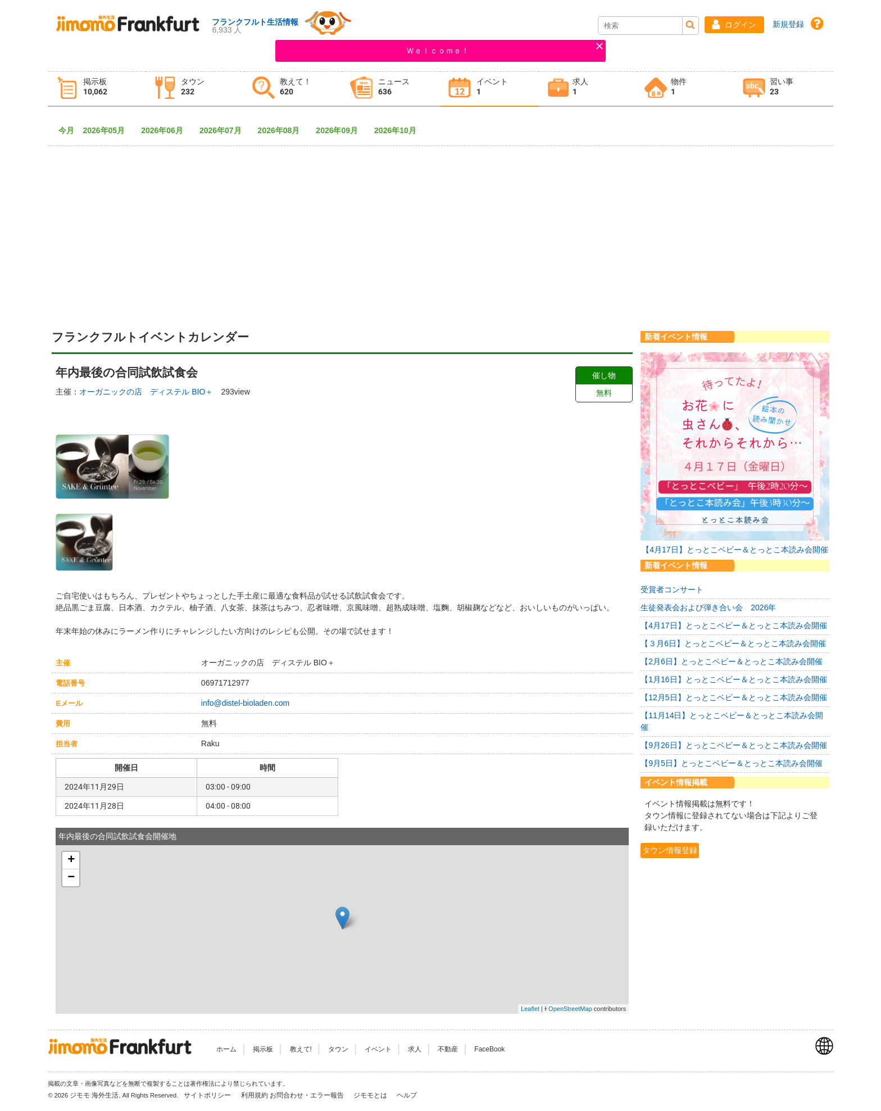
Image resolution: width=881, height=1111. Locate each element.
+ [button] (71, 860)
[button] (734, 24)
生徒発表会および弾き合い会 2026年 (708, 607)
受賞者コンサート (672, 589)
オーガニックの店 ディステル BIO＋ (146, 391)
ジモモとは (371, 1095)
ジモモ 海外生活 (94, 1095)
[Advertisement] (440, 228)
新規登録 (788, 24)
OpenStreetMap (570, 1008)
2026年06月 (166, 130)
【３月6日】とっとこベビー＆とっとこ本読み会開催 (733, 643)
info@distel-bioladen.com (245, 703)
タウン (338, 1049)
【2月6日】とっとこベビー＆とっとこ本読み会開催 (732, 661)
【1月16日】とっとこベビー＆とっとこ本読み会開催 (733, 679)
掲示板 (263, 1049)
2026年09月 (341, 130)
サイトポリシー (208, 1095)
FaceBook (489, 1049)
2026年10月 (399, 130)
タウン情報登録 (669, 850)
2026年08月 (283, 130)
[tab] (97, 89)
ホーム (226, 1049)
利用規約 (254, 1095)
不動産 (448, 1049)
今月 (66, 130)
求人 (414, 1049)
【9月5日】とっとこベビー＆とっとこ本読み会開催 (732, 763)
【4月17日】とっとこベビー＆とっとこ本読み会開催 (735, 549)
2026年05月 (108, 130)
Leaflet (530, 1008)
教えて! (301, 1049)
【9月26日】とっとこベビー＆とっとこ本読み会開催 (733, 745)
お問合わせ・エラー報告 (308, 1095)
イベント (378, 1049)
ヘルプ (407, 1095)
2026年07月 (224, 130)
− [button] (71, 877)
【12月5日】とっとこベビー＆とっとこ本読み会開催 (733, 697)
